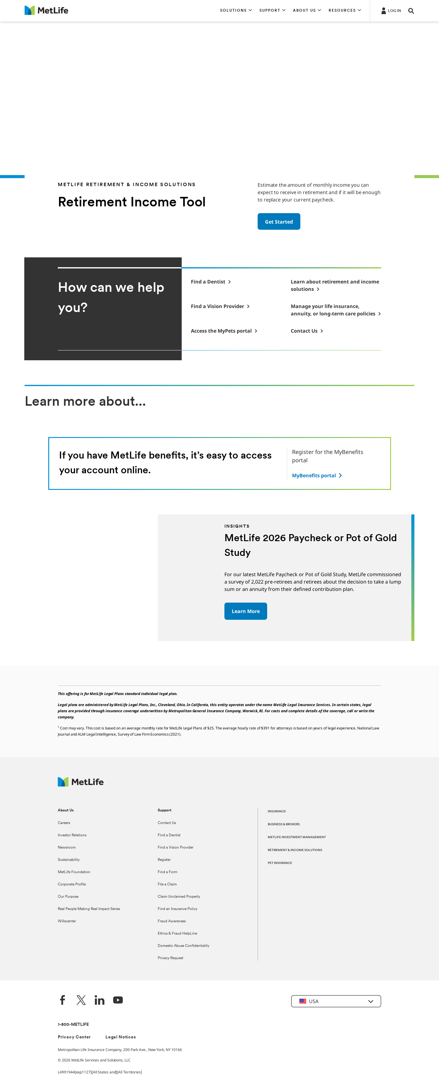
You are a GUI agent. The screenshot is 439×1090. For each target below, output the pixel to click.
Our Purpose (68, 897)
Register (164, 860)
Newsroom (67, 848)
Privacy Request (170, 958)
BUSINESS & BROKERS (284, 824)
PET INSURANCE (280, 863)
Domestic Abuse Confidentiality (183, 946)
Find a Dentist (169, 835)
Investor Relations (72, 835)
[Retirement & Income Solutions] (336, 285)
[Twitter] (81, 1000)
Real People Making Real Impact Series (89, 909)
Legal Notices (120, 1037)
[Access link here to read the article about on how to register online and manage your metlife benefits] (317, 475)
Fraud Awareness (172, 921)
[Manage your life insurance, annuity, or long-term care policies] (336, 310)
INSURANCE (277, 811)
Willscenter (67, 921)
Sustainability (69, 860)
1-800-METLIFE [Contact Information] (73, 1024)
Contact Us (167, 823)
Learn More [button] (246, 611)
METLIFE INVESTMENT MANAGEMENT (297, 837)
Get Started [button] (279, 221)
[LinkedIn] (100, 1000)
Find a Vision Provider (175, 848)
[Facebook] (63, 1000)
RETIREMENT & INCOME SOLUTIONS (295, 850)
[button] (236, 10)
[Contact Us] (307, 330)
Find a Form (167, 872)
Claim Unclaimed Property (179, 897)
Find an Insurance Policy (177, 909)
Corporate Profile (72, 884)
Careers (64, 823)
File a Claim (167, 884)
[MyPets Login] (224, 330)
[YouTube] (118, 1000)
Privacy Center (74, 1037)
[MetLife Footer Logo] (81, 785)
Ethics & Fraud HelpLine (177, 934)
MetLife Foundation (74, 872)
